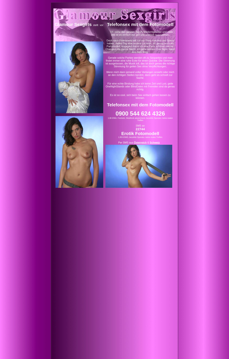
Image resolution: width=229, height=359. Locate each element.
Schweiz (155, 142)
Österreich (140, 142)
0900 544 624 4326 (140, 113)
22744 (140, 129)
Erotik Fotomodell (140, 133)
